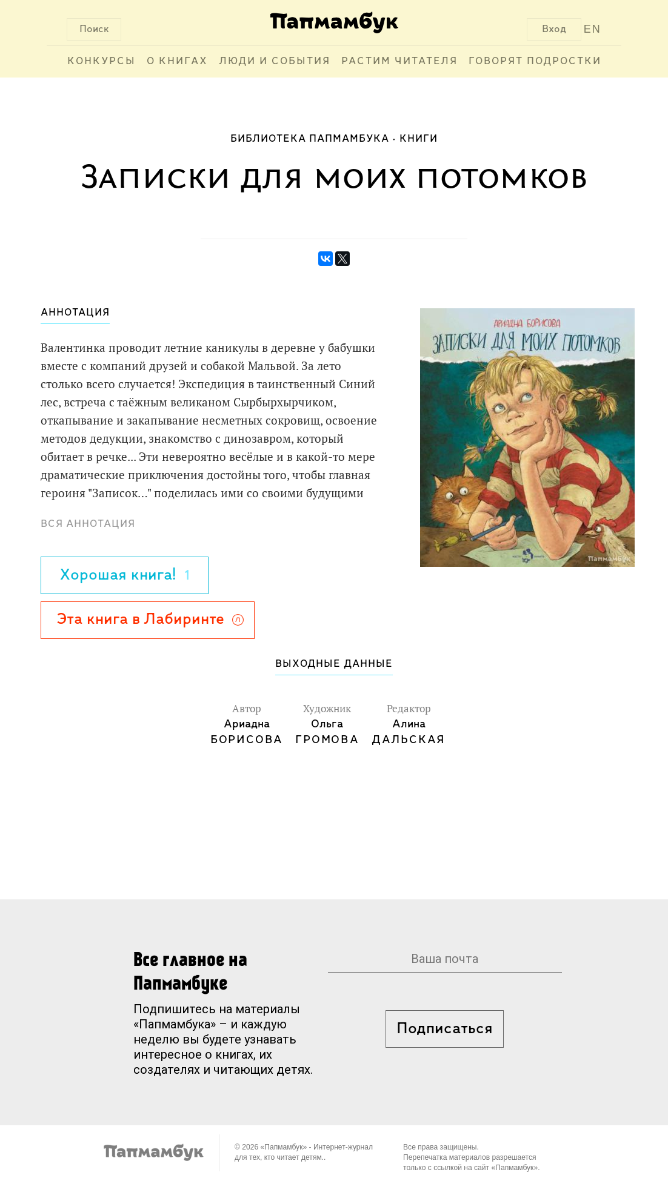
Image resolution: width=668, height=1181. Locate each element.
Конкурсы (101, 61)
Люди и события (274, 61)
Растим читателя (399, 61)
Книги (418, 139)
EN (592, 29)
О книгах (177, 61)
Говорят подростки (535, 61)
